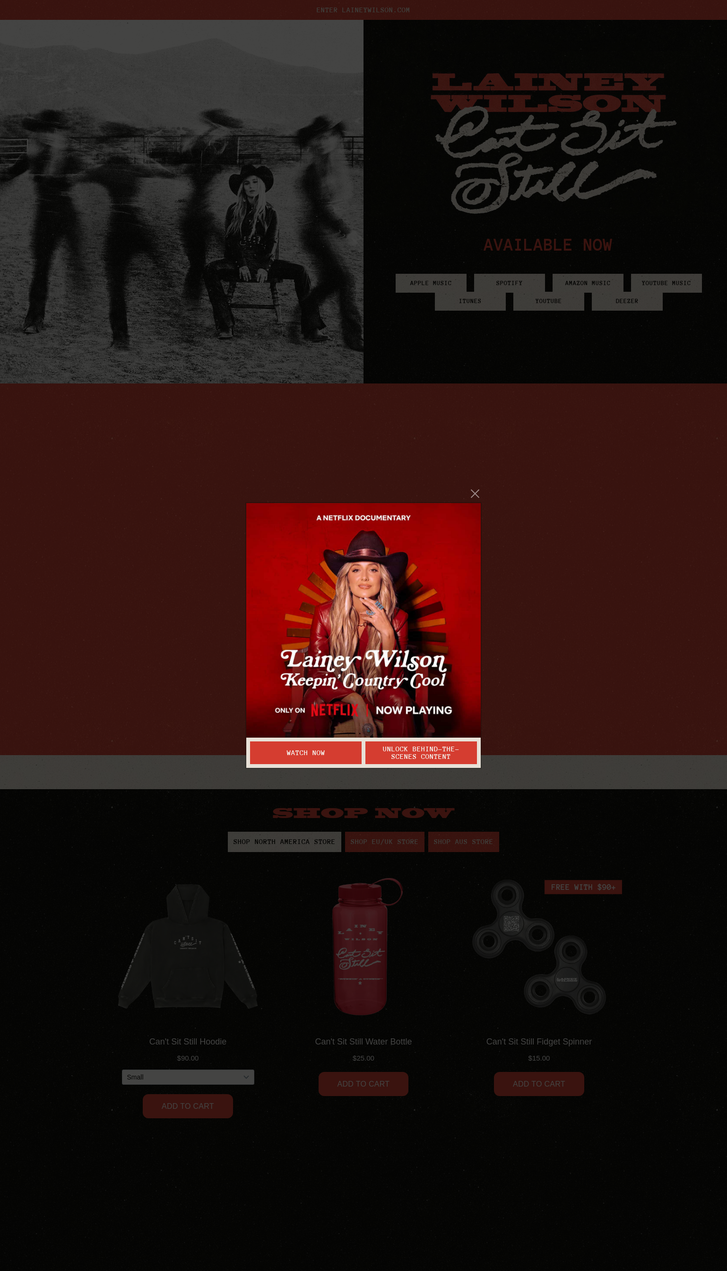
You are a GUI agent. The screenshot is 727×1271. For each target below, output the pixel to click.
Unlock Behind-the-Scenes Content (421, 752)
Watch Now (306, 753)
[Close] (475, 493)
